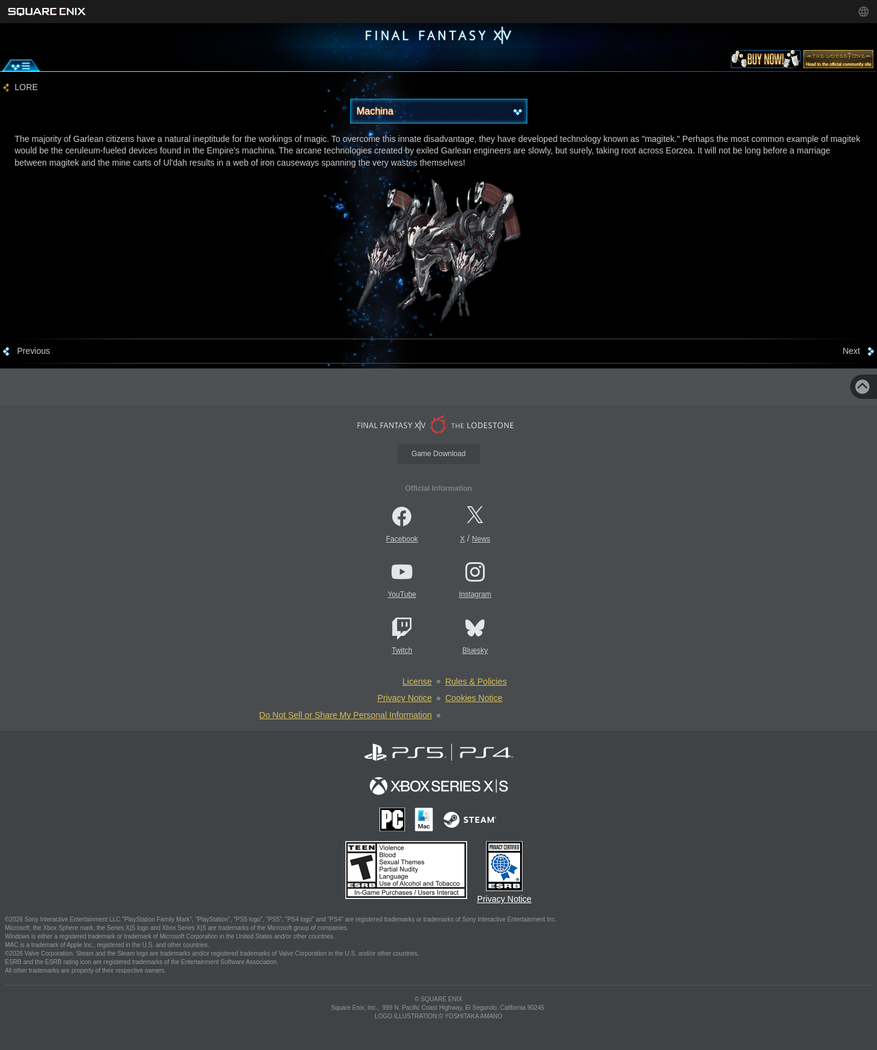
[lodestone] (838, 61)
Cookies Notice (473, 698)
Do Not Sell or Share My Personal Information (345, 715)
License (417, 681)
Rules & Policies (476, 681)
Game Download (438, 453)
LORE (26, 87)
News (481, 539)
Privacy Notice (405, 698)
